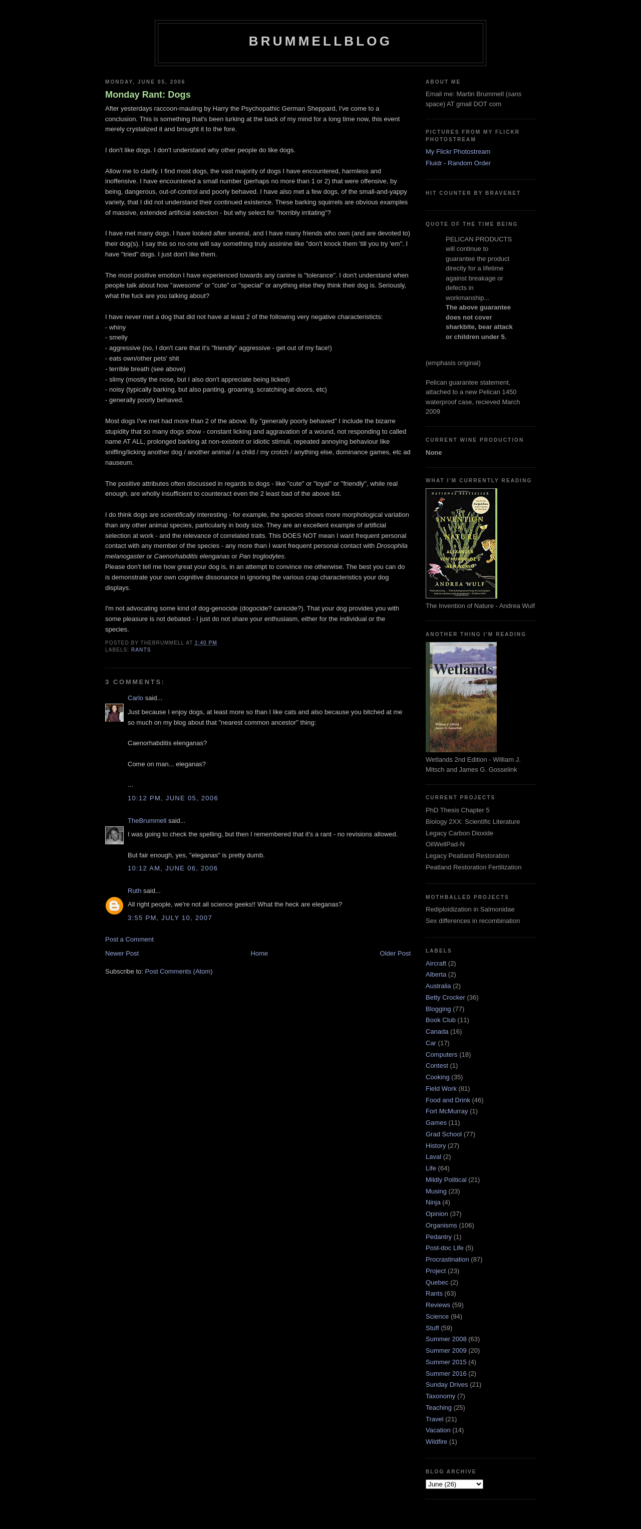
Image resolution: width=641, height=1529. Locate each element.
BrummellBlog (320, 41)
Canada (437, 1031)
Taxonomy (440, 1396)
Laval (433, 1156)
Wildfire (436, 1441)
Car (431, 1043)
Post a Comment (129, 939)
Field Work (441, 1088)
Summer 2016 (446, 1373)
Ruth (134, 890)
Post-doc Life (445, 1248)
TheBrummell (147, 820)
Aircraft (436, 963)
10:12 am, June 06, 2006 (173, 868)
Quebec (437, 1282)
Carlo (135, 698)
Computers (442, 1054)
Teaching (439, 1407)
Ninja (433, 1202)
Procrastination (447, 1259)
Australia (438, 986)
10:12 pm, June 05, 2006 (173, 798)
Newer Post (122, 953)
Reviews (438, 1305)
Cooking (438, 1077)
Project (436, 1271)
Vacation (438, 1430)
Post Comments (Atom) (179, 971)
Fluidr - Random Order (458, 163)
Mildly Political (446, 1179)
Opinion (437, 1213)
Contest (437, 1065)
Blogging (438, 1009)
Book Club (441, 1020)
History (436, 1145)
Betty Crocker (445, 997)
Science (437, 1316)
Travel (435, 1419)
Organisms (441, 1225)
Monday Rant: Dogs (148, 95)
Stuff (432, 1328)
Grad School (444, 1134)
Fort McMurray (447, 1111)
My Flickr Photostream (458, 151)
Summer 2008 (446, 1339)
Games (436, 1122)
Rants (141, 650)
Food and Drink (448, 1100)
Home (259, 953)
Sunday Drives (447, 1384)
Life (431, 1168)
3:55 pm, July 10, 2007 (170, 918)
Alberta (436, 974)
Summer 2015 (446, 1362)
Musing (436, 1191)
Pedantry (439, 1237)
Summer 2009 (446, 1350)
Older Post (395, 953)
